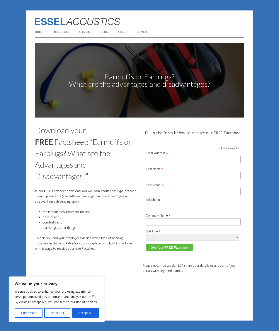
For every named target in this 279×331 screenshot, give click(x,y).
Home (39, 32)
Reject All (57, 313)
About (122, 32)
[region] (139, 80)
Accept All (85, 313)
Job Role (153, 231)
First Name (154, 169)
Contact (143, 32)
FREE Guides (61, 32)
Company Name (158, 215)
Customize (28, 313)
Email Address (157, 153)
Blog (104, 32)
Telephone (153, 199)
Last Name (154, 185)
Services (85, 32)
